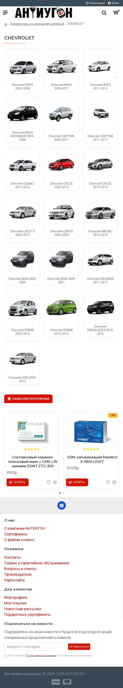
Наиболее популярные (30, 398)
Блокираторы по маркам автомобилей (37, 24)
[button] (60, 493)
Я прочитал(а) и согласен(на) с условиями (47, 656)
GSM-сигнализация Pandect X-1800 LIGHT (92, 459)
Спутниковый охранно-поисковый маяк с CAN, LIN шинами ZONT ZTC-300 (32, 461)
